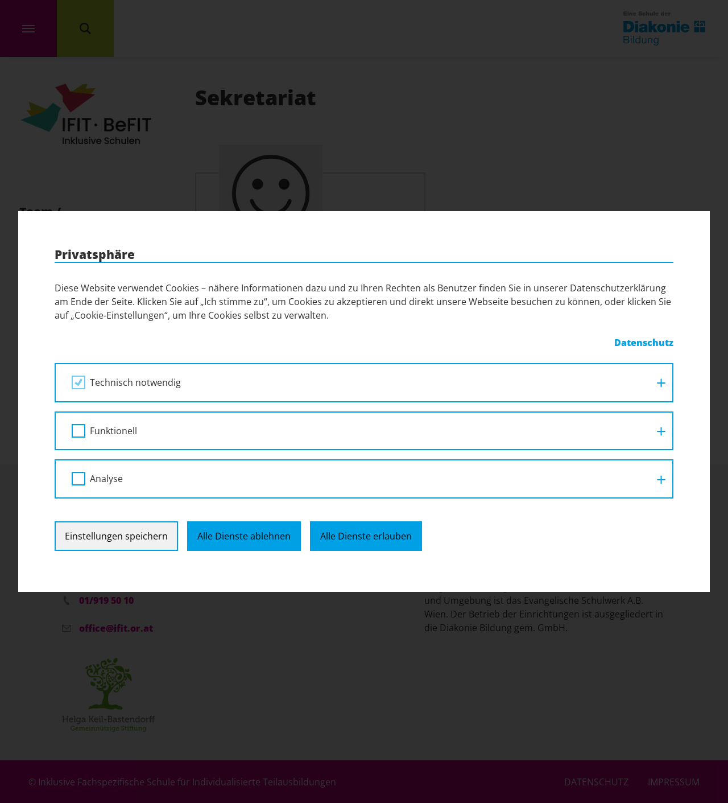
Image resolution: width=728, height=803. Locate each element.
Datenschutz (643, 342)
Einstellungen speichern (116, 536)
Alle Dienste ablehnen (244, 536)
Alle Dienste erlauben (366, 536)
